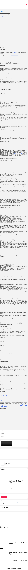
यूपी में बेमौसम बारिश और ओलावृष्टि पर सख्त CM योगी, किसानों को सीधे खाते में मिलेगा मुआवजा (17, 481)
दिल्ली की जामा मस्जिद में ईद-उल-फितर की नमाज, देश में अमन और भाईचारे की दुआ (17, 488)
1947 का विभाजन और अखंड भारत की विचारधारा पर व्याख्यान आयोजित (20, 415)
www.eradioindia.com (15, 52)
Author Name (7, 463)
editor (2, 16)
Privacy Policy (3, 436)
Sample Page (25, 565)
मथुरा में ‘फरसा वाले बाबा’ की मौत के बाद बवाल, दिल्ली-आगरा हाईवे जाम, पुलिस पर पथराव (17, 473)
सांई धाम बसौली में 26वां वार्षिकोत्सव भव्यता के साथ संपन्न (20, 425)
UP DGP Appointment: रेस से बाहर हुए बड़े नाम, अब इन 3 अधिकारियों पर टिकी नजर (6, 416)
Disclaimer (2, 433)
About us (2, 430)
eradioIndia (5, 50)
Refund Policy (12, 565)
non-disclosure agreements (18, 153)
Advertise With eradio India (18, 565)
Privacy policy (5, 395)
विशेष (2, 11)
